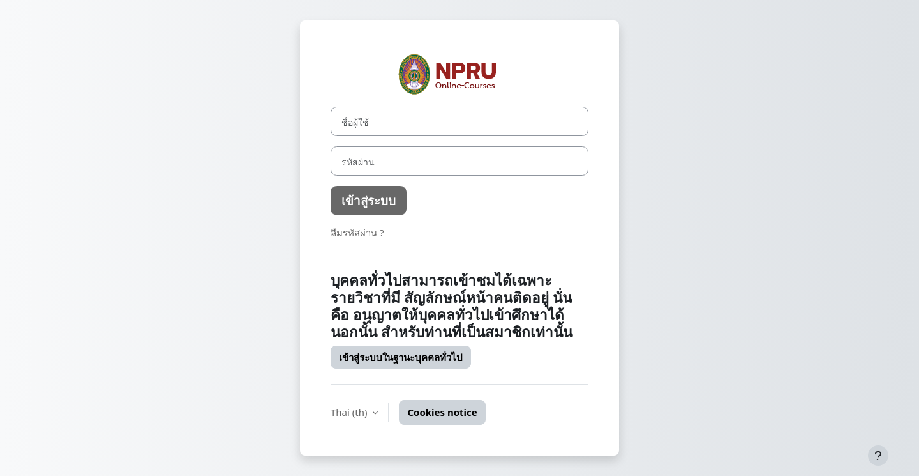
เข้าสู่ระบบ (368, 200)
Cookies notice (442, 412)
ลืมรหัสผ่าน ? (357, 232)
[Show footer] (878, 455)
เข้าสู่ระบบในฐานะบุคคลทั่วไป (401, 357)
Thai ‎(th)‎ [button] (350, 412)
